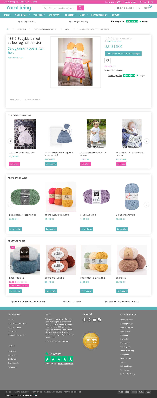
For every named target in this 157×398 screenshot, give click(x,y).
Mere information (15, 57)
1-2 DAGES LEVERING (73, 302)
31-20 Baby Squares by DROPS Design (130, 153)
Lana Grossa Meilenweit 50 (22, 215)
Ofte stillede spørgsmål (17, 323)
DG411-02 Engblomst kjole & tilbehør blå (59, 153)
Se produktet (51, 164)
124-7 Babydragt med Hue (22, 152)
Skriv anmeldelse (114, 41)
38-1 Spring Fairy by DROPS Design (93, 153)
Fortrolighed (70, 392)
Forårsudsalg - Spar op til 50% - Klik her (20, 1)
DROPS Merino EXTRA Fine (92, 278)
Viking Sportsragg (125, 215)
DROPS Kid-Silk (16, 278)
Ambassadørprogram (16, 335)
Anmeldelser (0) (33, 99)
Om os (143, 2)
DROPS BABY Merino (54, 278)
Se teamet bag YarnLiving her (57, 341)
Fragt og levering (130, 2)
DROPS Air (121, 278)
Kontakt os (109, 2)
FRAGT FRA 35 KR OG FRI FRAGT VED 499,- (30, 302)
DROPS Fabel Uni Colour (57, 215)
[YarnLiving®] (19, 7)
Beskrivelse (15, 99)
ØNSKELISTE (125, 7)
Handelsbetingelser (53, 392)
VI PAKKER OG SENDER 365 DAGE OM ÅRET (123, 302)
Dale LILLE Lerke (88, 215)
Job (80, 392)
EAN (118, 2)
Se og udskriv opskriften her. (26, 50)
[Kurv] (145, 7)
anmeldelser (126, 38)
